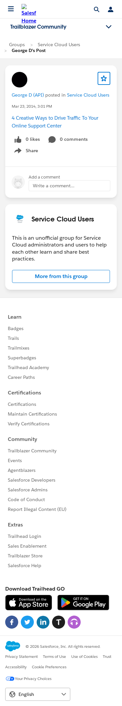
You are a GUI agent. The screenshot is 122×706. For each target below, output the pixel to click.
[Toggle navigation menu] (108, 27)
